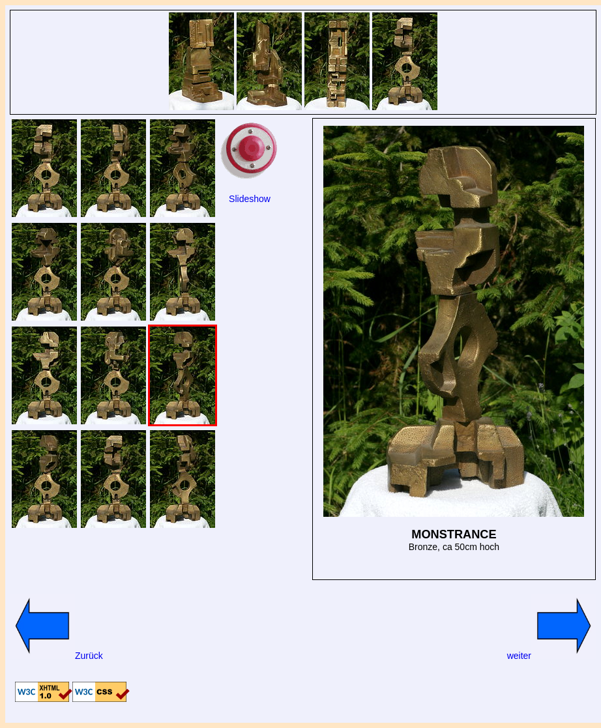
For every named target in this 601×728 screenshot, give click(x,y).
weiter (551, 655)
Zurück (56, 655)
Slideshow (250, 199)
